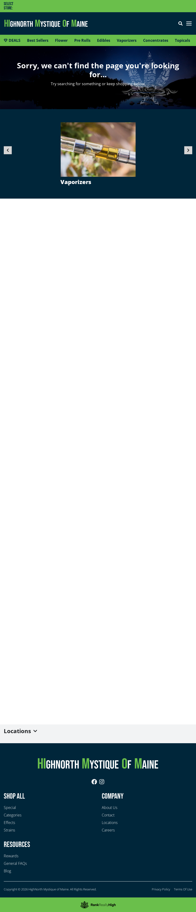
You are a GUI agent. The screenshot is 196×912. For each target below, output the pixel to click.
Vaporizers (75, 182)
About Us (109, 807)
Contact (108, 815)
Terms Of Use (183, 889)
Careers (108, 830)
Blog (7, 871)
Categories (12, 815)
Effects (9, 822)
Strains (9, 830)
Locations (110, 822)
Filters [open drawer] (13, 904)
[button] (75, 6)
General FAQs (15, 863)
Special (10, 807)
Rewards (11, 855)
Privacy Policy (161, 889)
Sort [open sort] (183, 904)
